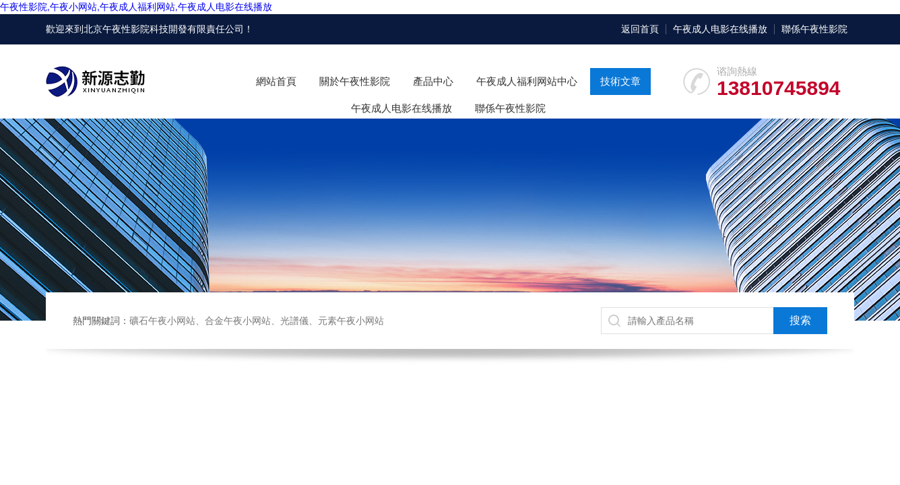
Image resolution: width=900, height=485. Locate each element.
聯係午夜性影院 (814, 29)
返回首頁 (640, 29)
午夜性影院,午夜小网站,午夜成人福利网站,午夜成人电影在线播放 (136, 6)
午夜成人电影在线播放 (720, 29)
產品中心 (433, 81)
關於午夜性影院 (354, 81)
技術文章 (620, 81)
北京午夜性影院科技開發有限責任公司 (164, 29)
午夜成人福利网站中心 (526, 81)
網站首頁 (276, 81)
